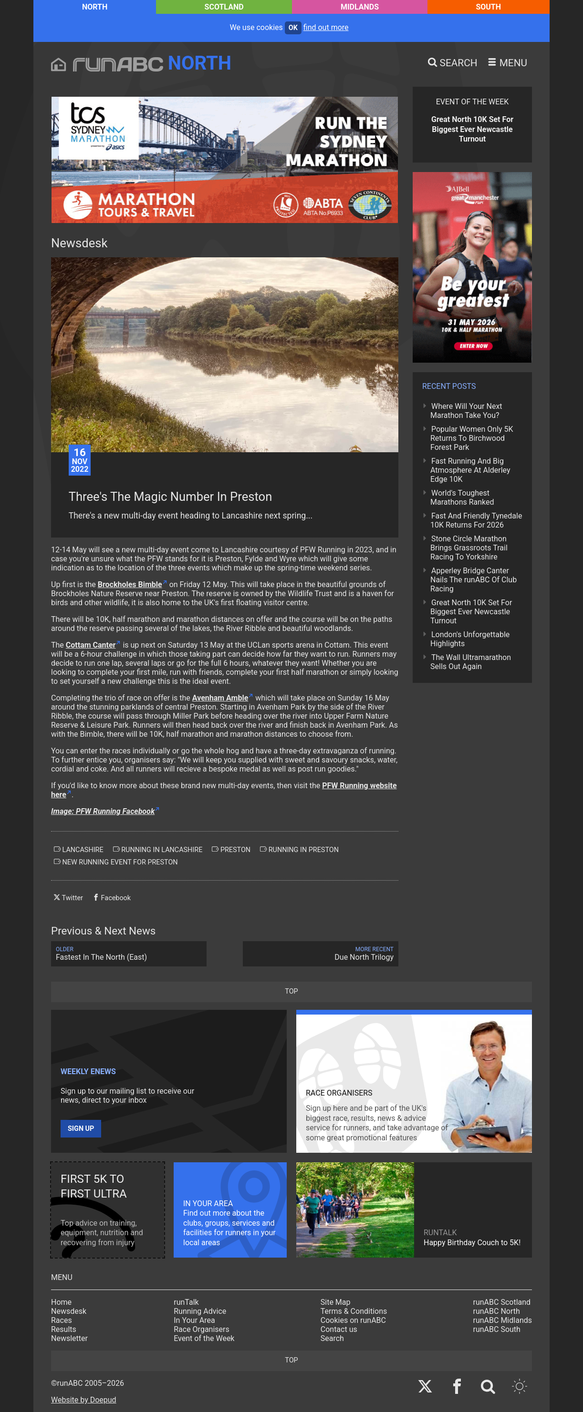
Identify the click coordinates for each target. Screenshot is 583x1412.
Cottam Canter (91, 645)
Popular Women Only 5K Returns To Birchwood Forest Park (471, 438)
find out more (326, 27)
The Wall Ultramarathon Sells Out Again (470, 662)
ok (293, 28)
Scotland (224, 6)
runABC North (496, 1311)
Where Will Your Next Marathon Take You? (466, 411)
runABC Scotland (502, 1302)
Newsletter (69, 1338)
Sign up (81, 1129)
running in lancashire (158, 849)
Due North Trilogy (321, 954)
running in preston (299, 849)
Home (61, 1302)
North (94, 6)
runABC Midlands (502, 1320)
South (488, 6)
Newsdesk (68, 1311)
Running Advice (200, 1311)
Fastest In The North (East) (129, 954)
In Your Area (194, 1320)
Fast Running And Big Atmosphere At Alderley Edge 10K (470, 470)
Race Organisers (201, 1329)
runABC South (497, 1329)
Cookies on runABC (353, 1320)
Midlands (360, 6)
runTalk (186, 1302)
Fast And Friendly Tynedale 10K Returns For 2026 (476, 520)
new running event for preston (116, 862)
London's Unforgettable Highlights (470, 639)
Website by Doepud (83, 1399)
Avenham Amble (220, 697)
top (291, 991)
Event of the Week (204, 1338)
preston (231, 849)
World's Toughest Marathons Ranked (462, 497)
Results (63, 1329)
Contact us (339, 1329)
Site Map (336, 1302)
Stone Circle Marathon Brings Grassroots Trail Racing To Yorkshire (469, 547)
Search (332, 1338)
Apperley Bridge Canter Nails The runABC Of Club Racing (473, 579)
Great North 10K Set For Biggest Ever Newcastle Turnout (471, 611)
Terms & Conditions (354, 1311)
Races (61, 1320)
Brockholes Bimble (130, 584)
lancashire (79, 849)
